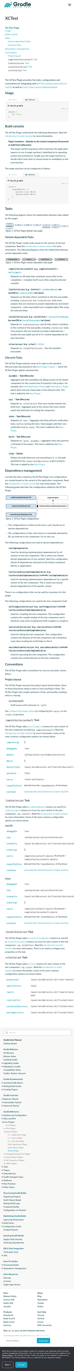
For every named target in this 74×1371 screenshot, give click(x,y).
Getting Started (10, 1044)
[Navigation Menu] (69, 5)
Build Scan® (9, 1319)
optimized (11, 773)
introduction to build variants (18, 136)
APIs (5, 1256)
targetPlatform (13, 785)
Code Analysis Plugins (14, 1157)
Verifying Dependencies (13, 1243)
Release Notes (9, 1056)
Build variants (11, 34)
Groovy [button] (31, 100)
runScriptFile (13, 1000)
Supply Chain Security (12, 1239)
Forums (40, 1315)
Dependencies (9, 1174)
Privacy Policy (8, 1355)
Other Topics (9, 1187)
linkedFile (11, 843)
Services (7, 1325)
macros (9, 761)
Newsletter (42, 1300)
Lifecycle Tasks (14, 45)
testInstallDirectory (17, 1006)
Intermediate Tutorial (12, 1103)
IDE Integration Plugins (15, 1160)
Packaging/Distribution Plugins (18, 1154)
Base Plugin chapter (46, 367)
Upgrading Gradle (11, 1063)
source (9, 779)
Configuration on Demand (14, 1210)
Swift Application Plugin (17, 1144)
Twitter (40, 1303)
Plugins (6, 1170)
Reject (8, 1365)
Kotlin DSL (8, 1303)
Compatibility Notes (12, 1070)
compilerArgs (12, 742)
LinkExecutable (26, 293)
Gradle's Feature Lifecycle (14, 1073)
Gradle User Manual (12, 1040)
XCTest (41, 344)
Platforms (7, 1181)
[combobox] (37, 1033)
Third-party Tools (10, 1252)
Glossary (7, 1278)
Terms (34, 1335)
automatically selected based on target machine (46, 792)
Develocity (8, 1315)
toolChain (11, 792)
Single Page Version (12, 1285)
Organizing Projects (12, 1197)
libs (8, 837)
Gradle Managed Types (13, 1177)
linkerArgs (11, 850)
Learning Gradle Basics (13, 1083)
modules (10, 754)
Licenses (7, 1281)
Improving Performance (13, 1220)
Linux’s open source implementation (39, 87)
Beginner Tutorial (10, 1099)
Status (40, 1306)
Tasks (5, 1167)
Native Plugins (11, 1132)
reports (10, 992)
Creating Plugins (10, 1090)
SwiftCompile (14, 272)
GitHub (40, 1319)
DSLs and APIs (9, 1119)
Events (40, 1322)
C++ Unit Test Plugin (16, 1141)
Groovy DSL (9, 1300)
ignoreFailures (13, 986)
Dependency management (17, 49)
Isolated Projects (10, 1230)
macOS (9, 826)
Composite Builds (11, 1207)
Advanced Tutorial (11, 1106)
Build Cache (8, 1223)
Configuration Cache (12, 1227)
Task (23, 60)
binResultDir (12, 980)
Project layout (14, 56)
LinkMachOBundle (50, 289)
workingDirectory (14, 1012)
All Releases (8, 1053)
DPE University (44, 1325)
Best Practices (9, 1184)
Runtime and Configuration (15, 1115)
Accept (21, 1365)
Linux (8, 879)
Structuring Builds (11, 1265)
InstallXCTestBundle (59, 317)
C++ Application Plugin (17, 1135)
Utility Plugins (11, 1164)
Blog (39, 1296)
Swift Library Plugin (15, 1148)
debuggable (11, 748)
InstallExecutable (31, 320)
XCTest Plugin (13, 1151)
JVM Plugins (11, 1129)
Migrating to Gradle (11, 1067)
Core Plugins (9, 1122)
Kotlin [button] (14, 100)
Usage (8, 31)
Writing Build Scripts (12, 1086)
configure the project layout (22, 711)
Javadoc (7, 1306)
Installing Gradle (10, 1060)
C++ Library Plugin (15, 1138)
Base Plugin (35, 393)
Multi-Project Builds (12, 1200)
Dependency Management (14, 1268)
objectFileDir (13, 767)
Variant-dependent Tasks (19, 41)
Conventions (11, 53)
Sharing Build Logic (11, 1203)
